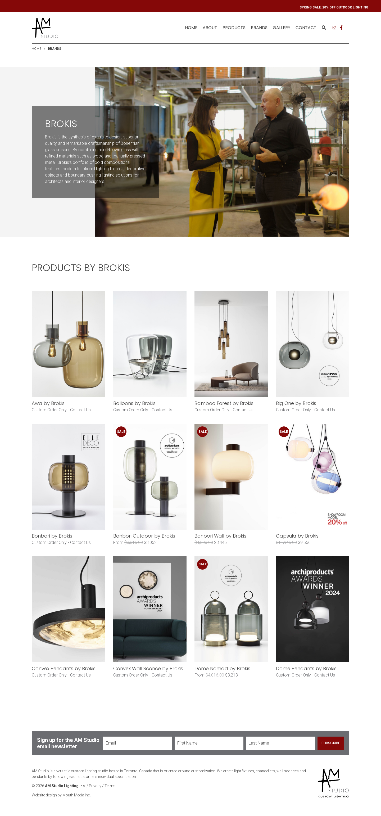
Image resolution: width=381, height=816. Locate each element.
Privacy (95, 786)
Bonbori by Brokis (52, 536)
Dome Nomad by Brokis (222, 668)
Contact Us (80, 409)
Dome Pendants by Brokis (306, 668)
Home (191, 28)
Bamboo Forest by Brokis (223, 403)
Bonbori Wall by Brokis (220, 536)
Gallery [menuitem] (281, 28)
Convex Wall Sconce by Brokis (148, 668)
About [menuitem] (210, 28)
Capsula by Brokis (297, 536)
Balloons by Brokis (134, 403)
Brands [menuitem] (259, 28)
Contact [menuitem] (306, 28)
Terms (110, 786)
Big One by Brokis (296, 403)
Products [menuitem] (234, 28)
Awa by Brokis (48, 403)
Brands (54, 49)
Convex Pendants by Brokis (64, 668)
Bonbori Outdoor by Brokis (144, 536)
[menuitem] (191, 28)
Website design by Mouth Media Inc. (61, 795)
